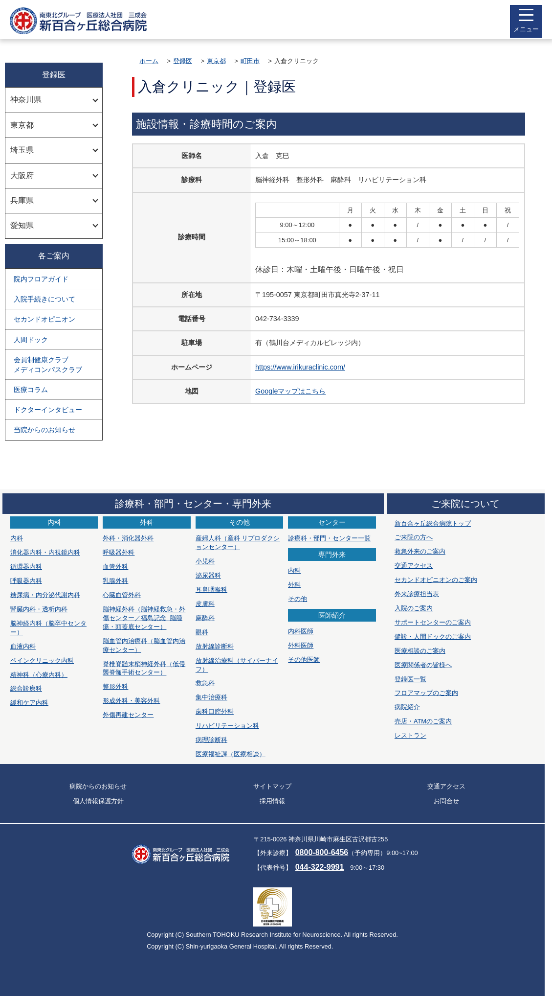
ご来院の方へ (414, 537)
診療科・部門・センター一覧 (329, 538)
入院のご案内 (414, 608)
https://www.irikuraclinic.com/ (300, 367)
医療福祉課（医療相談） (230, 754)
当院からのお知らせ (44, 430)
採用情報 (272, 801)
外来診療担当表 (417, 594)
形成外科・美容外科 (131, 700)
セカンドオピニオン (44, 319)
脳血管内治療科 (144, 645)
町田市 (250, 61)
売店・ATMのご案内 (423, 721)
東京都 (216, 61)
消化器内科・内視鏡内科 (45, 552)
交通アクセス (414, 565)
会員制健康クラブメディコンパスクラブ (48, 364)
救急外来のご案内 (420, 551)
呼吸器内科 (26, 580)
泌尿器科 (208, 575)
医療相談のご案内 (420, 650)
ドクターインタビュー (48, 410)
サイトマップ (272, 786)
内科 (16, 538)
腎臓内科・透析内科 (38, 609)
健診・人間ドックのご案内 (433, 636)
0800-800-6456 (322, 852)
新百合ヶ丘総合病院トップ (433, 523)
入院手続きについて (44, 299)
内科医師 (300, 631)
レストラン (410, 735)
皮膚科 (205, 603)
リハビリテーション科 (227, 725)
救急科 (205, 683)
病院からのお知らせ (98, 786)
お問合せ (446, 801)
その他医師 (304, 659)
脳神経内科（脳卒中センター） (48, 628)
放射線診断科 (215, 646)
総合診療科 (26, 688)
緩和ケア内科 (29, 702)
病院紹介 (407, 707)
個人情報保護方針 (98, 801)
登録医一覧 (410, 679)
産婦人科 (238, 542)
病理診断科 (211, 739)
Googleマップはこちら (290, 391)
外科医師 (300, 645)
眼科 (202, 632)
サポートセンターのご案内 (433, 622)
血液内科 (23, 646)
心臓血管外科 (122, 595)
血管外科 (115, 566)
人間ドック (31, 340)
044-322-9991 (319, 867)
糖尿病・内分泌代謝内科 (45, 595)
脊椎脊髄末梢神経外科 (144, 668)
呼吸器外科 (118, 552)
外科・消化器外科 (128, 538)
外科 (294, 584)
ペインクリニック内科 (42, 660)
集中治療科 (211, 697)
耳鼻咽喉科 (211, 589)
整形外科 (115, 686)
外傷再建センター (128, 715)
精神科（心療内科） (38, 674)
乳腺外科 (115, 580)
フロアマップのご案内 (426, 692)
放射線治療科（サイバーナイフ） (237, 665)
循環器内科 (26, 566)
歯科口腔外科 (215, 711)
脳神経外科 (144, 617)
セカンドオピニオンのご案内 (436, 579)
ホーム (148, 61)
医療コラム (31, 390)
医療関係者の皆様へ (423, 665)
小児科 (205, 561)
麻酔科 (205, 618)
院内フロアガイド (41, 279)
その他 (297, 599)
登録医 (182, 61)
